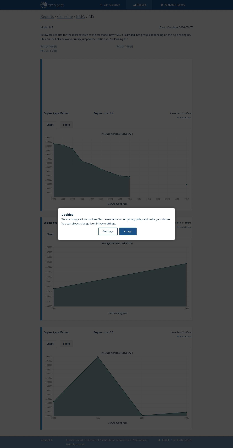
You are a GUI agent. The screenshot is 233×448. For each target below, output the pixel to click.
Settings (108, 231)
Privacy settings (105, 223)
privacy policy (135, 219)
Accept (128, 231)
